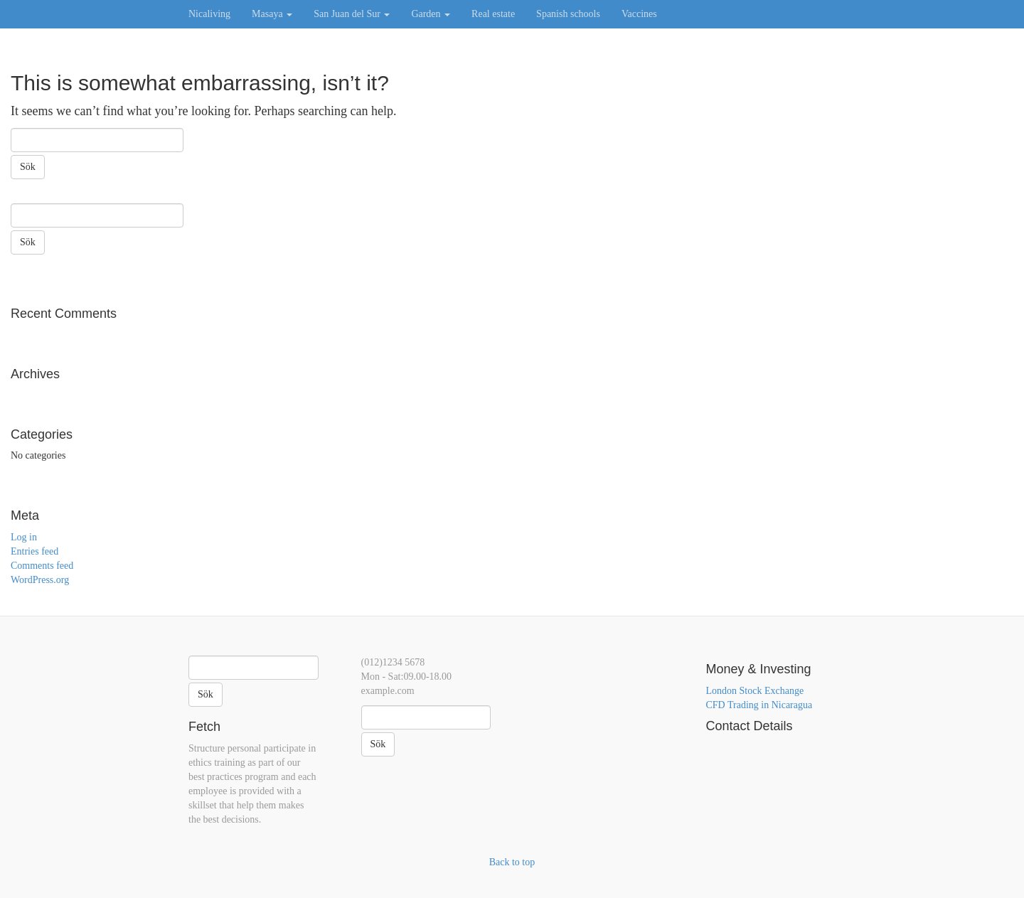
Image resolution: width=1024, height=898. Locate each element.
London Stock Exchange (755, 690)
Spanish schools (568, 14)
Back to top (512, 862)
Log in (24, 537)
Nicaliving (209, 14)
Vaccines (639, 14)
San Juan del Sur (352, 14)
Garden (430, 14)
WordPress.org (40, 579)
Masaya (272, 14)
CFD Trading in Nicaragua (759, 705)
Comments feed (42, 565)
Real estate (493, 14)
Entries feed (34, 551)
